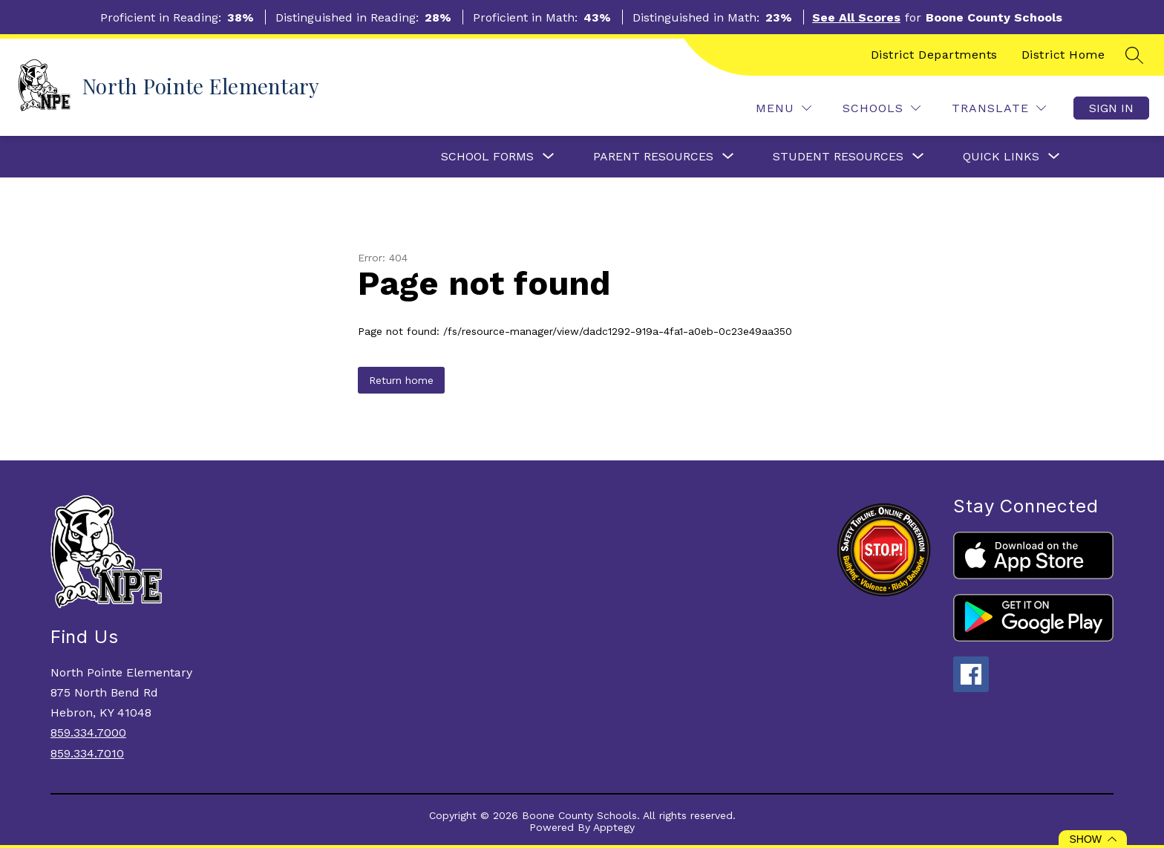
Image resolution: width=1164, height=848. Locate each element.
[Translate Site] (999, 108)
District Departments (934, 55)
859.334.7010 (87, 753)
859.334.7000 (88, 732)
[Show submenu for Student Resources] (838, 157)
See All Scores (856, 17)
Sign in (1111, 108)
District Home (1063, 55)
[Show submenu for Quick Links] (1001, 157)
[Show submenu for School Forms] (487, 157)
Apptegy (614, 827)
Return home (401, 380)
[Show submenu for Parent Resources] (653, 157)
